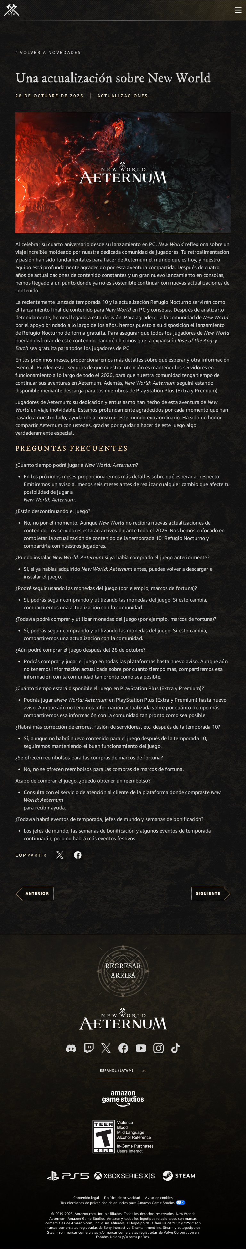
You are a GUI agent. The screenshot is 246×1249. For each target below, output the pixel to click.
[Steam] (179, 1176)
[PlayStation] (68, 1176)
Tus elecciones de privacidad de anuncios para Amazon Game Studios (123, 1202)
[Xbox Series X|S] (124, 1176)
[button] (123, 172)
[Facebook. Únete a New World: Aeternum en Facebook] (123, 1048)
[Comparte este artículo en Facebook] (77, 855)
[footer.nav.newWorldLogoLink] (123, 1028)
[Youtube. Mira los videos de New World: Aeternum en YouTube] (141, 1048)
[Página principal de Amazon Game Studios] (123, 1099)
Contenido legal (86, 1197)
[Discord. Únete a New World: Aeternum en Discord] (71, 1048)
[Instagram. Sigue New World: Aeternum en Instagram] (158, 1048)
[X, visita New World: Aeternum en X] (106, 1048)
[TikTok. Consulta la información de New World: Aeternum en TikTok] (175, 1048)
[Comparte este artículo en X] (59, 855)
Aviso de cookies (159, 1197)
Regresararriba (123, 971)
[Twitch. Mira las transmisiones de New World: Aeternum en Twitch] (89, 1048)
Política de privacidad (122, 1197)
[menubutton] (238, 10)
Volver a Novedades (50, 52)
